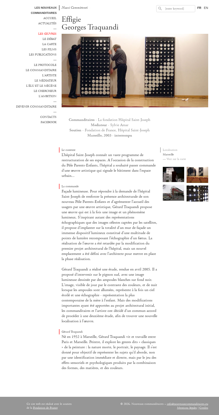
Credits (203, 408)
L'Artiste (49, 75)
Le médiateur (45, 81)
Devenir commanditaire (36, 107)
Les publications (42, 55)
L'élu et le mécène (41, 86)
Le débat (49, 39)
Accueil (49, 18)
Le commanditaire (41, 70)
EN (206, 8)
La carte (49, 44)
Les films (49, 49)
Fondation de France (45, 408)
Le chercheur (45, 91)
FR (199, 8)
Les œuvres (47, 34)
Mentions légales (187, 408)
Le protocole (45, 65)
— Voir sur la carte (174, 159)
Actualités (47, 23)
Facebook (48, 122)
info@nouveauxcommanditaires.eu (187, 404)
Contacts (48, 117)
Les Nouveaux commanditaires (44, 10)
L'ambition (47, 96)
